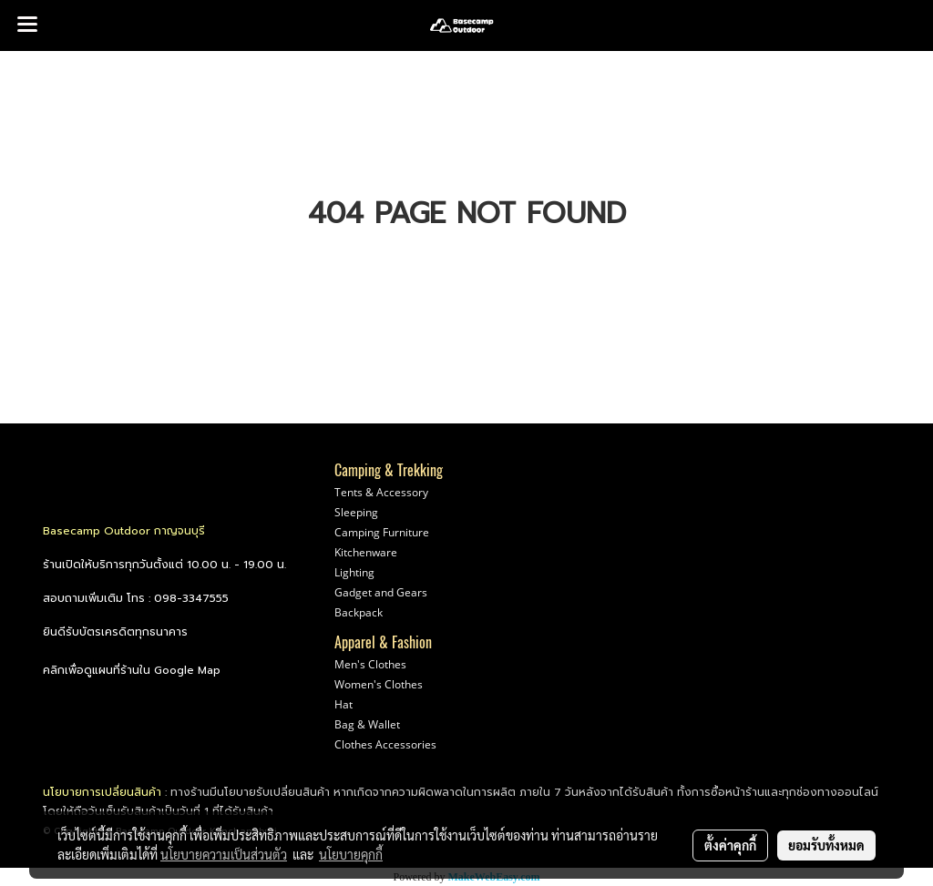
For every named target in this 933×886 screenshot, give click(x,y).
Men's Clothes (370, 664)
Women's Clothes (378, 684)
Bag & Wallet (367, 724)
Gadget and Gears (380, 592)
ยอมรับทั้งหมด (826, 845)
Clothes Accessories (385, 744)
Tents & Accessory (381, 492)
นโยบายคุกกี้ (351, 854)
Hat (343, 704)
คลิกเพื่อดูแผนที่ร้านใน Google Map (131, 670)
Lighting (354, 572)
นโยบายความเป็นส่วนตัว (223, 854)
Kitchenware (365, 552)
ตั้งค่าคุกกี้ (730, 845)
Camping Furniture (381, 532)
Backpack (358, 612)
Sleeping (356, 512)
